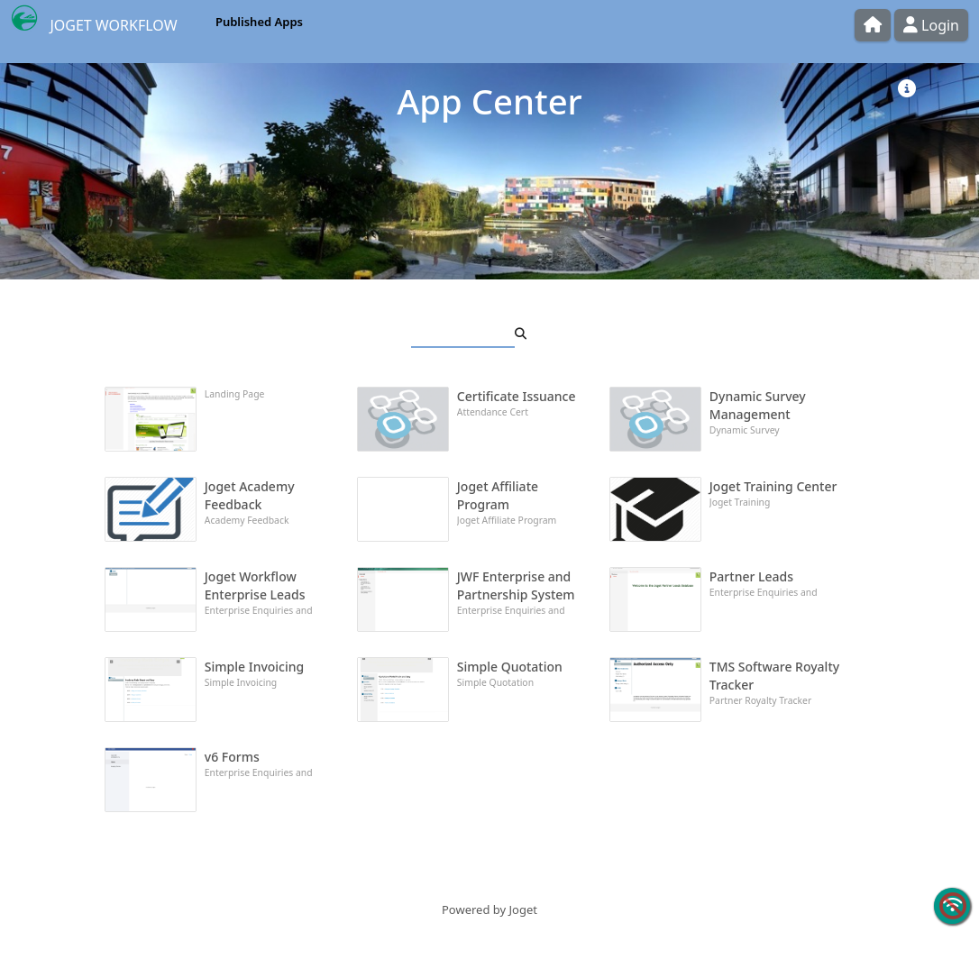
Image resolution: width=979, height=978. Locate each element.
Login (931, 25)
